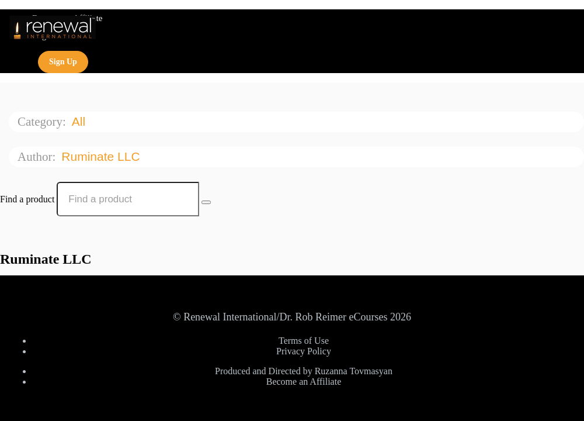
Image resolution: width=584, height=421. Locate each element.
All (80, 121)
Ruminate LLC (102, 156)
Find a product (27, 199)
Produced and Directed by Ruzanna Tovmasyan (303, 371)
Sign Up (63, 61)
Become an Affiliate (304, 382)
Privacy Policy (303, 351)
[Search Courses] (206, 202)
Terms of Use (304, 341)
